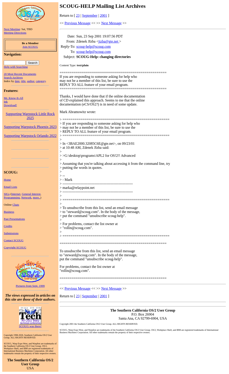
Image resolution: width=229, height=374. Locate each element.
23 (78, 15)
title (23, 81)
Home (7, 179)
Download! (10, 105)
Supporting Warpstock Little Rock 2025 (30, 116)
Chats (16, 204)
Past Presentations (14, 219)
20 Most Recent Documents (20, 74)
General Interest (31, 194)
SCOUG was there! (30, 326)
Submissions (11, 233)
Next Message (111, 23)
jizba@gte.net (108, 41)
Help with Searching (16, 66)
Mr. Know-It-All (13, 98)
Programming (12, 197)
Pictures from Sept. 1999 (30, 285)
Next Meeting (12, 29)
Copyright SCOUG (15, 247)
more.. (36, 197)
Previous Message (78, 23)
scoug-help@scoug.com (93, 46)
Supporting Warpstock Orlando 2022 (30, 136)
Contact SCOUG (13, 240)
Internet (15, 194)
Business (9, 211)
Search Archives (13, 77)
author (30, 81)
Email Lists (10, 186)
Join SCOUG (30, 46)
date (17, 81)
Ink (6, 101)
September (89, 15)
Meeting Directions (15, 32)
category (41, 81)
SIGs (7, 194)
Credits (8, 226)
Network (26, 197)
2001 (103, 15)
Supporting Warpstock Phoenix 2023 (30, 127)
